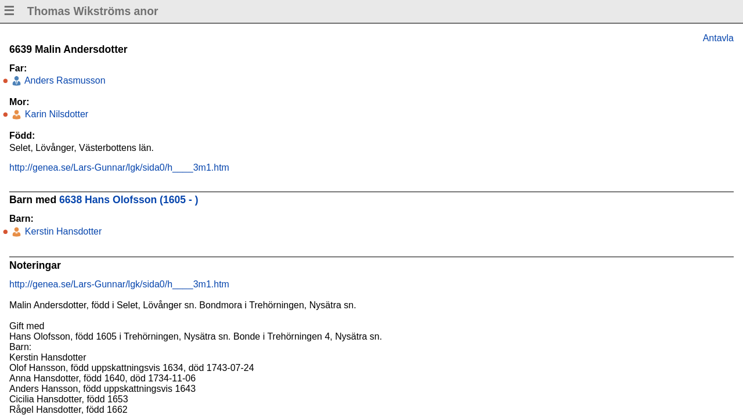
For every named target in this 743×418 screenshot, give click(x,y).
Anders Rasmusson (63, 80)
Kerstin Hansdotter (62, 231)
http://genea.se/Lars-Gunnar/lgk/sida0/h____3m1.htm (119, 167)
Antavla (718, 38)
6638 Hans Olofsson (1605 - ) (129, 200)
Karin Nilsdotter (55, 114)
